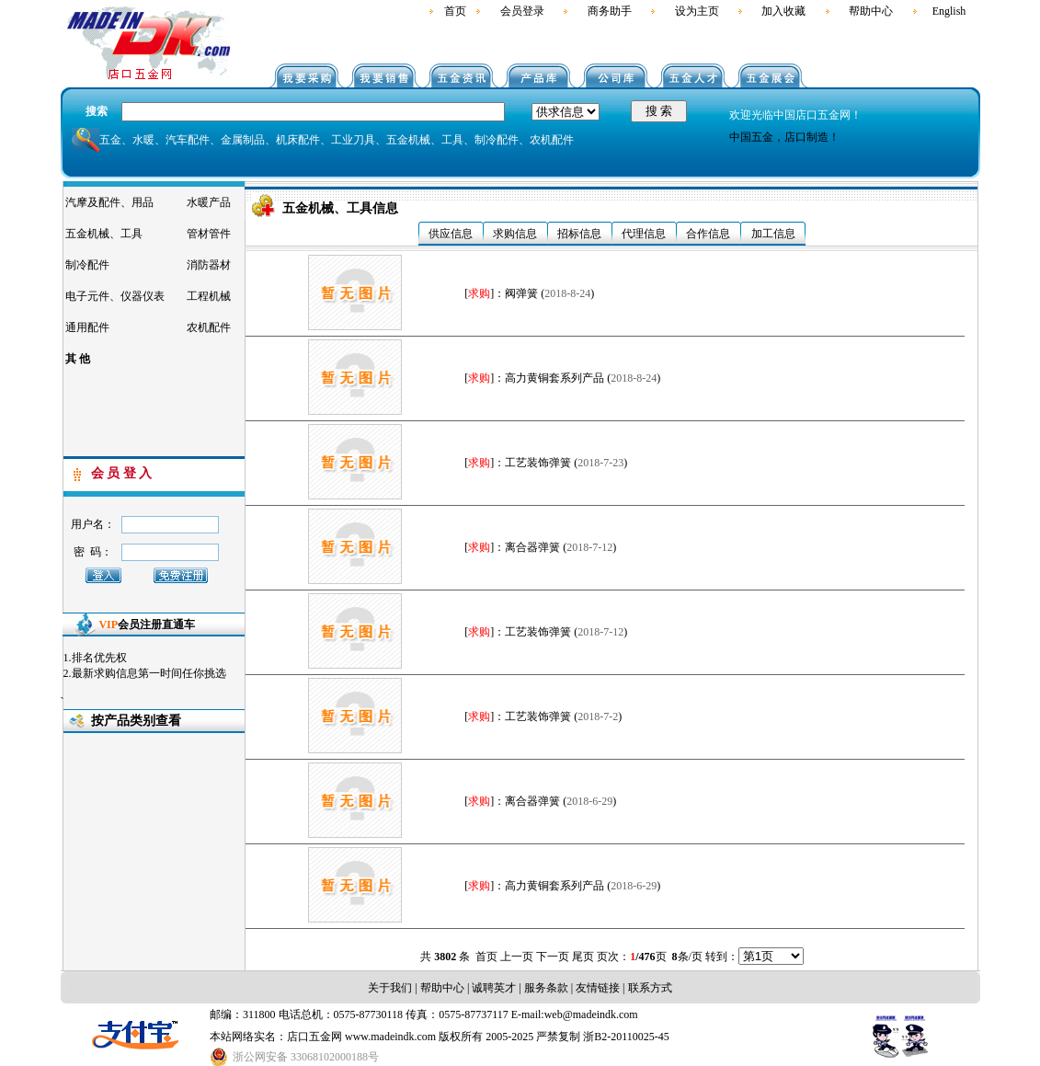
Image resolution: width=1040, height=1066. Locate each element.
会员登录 (522, 11)
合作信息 (708, 233)
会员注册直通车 (146, 624)
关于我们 (390, 987)
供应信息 (451, 233)
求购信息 (515, 233)
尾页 (583, 956)
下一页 (552, 956)
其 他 (77, 358)
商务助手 (610, 11)
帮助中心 (871, 11)
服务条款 (546, 987)
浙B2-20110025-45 (626, 1036)
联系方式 (650, 987)
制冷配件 (87, 264)
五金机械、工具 (104, 233)
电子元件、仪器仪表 (115, 296)
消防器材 (209, 264)
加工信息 (773, 233)
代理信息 (644, 233)
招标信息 (579, 233)
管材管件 (209, 233)
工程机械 (209, 296)
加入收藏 (783, 11)
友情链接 (598, 987)
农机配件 (209, 327)
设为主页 (697, 11)
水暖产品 (209, 202)
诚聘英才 (492, 987)
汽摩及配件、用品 (109, 202)
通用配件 (87, 327)
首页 (455, 11)
